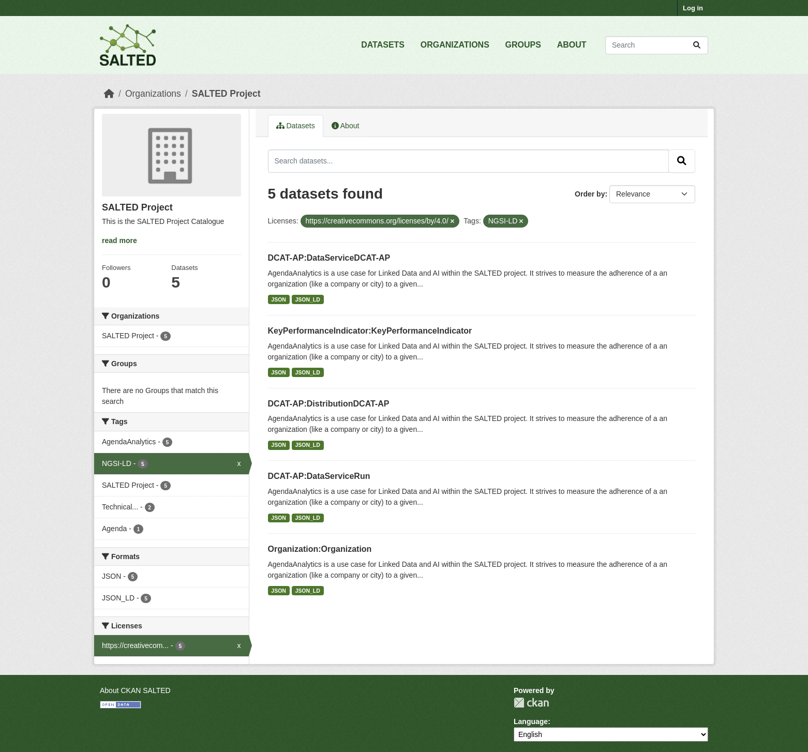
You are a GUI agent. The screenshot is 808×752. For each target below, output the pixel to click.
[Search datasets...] (656, 45)
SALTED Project (226, 93)
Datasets (295, 126)
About (346, 126)
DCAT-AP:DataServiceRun (319, 476)
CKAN (531, 702)
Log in (693, 8)
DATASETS (383, 44)
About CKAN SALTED (135, 690)
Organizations (153, 93)
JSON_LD (307, 299)
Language (531, 721)
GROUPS (523, 44)
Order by (590, 194)
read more (119, 240)
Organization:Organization (320, 549)
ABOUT (572, 44)
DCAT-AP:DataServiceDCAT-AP (329, 257)
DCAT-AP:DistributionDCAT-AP (329, 403)
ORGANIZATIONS (455, 44)
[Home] (109, 93)
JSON (278, 299)
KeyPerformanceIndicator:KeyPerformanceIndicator (370, 330)
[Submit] (696, 45)
